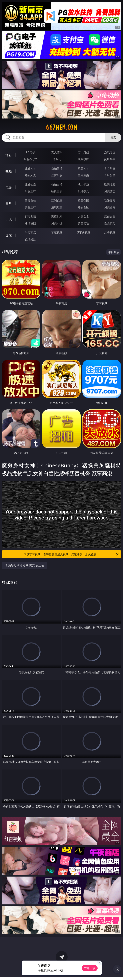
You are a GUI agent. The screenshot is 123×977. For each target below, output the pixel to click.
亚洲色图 (56, 200)
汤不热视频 (83, 232)
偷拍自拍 (56, 184)
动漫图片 (109, 200)
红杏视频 (109, 232)
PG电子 (30, 152)
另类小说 (56, 223)
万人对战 (83, 152)
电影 (8, 187)
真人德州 (56, 152)
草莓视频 (56, 232)
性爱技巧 (109, 223)
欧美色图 (83, 200)
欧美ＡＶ (83, 168)
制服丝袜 (30, 191)
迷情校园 (30, 223)
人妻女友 (83, 216)
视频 (8, 171)
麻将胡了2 (30, 159)
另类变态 (109, 191)
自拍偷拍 (56, 168)
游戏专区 (109, 152)
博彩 (8, 155)
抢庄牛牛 (109, 159)
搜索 (113, 137)
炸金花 (57, 159)
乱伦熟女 (83, 191)
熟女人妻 (30, 175)
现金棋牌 (83, 159)
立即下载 (89, 968)
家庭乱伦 (56, 216)
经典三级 (56, 191)
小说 (8, 219)
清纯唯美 (56, 207)
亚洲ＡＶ (30, 168)
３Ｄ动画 (109, 168)
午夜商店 (30, 232)
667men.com (61, 127)
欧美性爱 (109, 184)
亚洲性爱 (30, 184)
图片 (8, 203)
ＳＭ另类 (109, 175)
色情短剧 (30, 239)
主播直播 (83, 175)
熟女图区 (83, 207)
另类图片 (109, 207)
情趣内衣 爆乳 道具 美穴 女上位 (24, 565)
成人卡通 (83, 184)
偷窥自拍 (30, 200)
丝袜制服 (56, 175)
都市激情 (30, 216)
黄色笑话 (83, 223)
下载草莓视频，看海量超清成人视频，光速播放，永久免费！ (71, 554)
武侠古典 (109, 216)
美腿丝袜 (30, 207)
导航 (8, 235)
